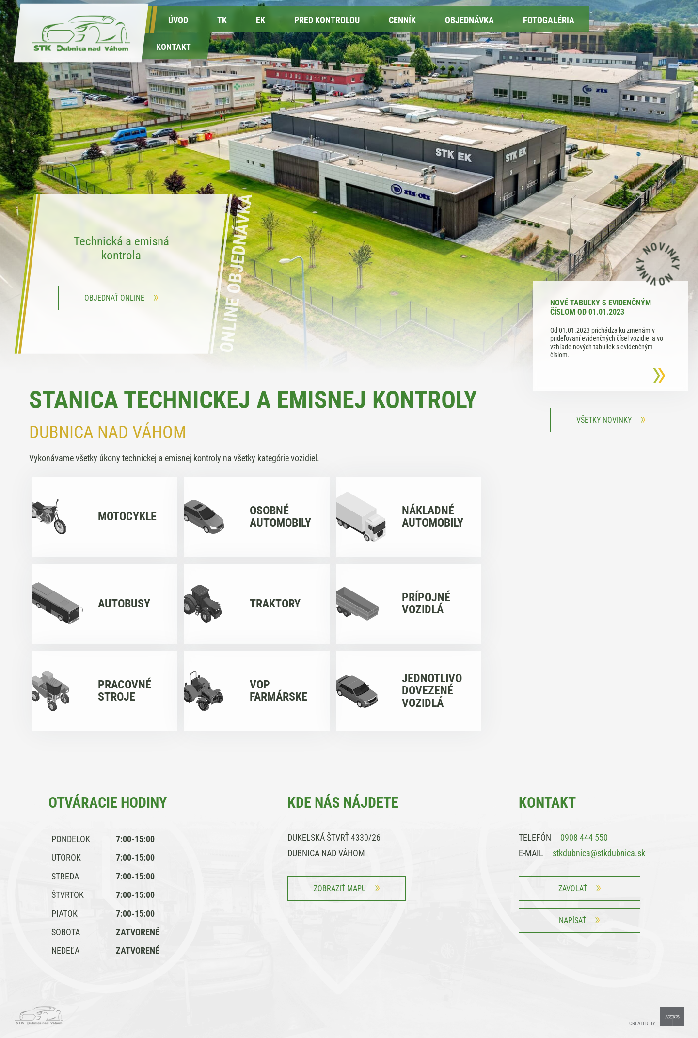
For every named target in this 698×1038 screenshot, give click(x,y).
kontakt (173, 47)
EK (260, 20)
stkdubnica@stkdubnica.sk (599, 853)
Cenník (402, 20)
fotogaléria (548, 20)
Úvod (178, 20)
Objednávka (469, 20)
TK (222, 20)
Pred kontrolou (327, 20)
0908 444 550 (584, 837)
